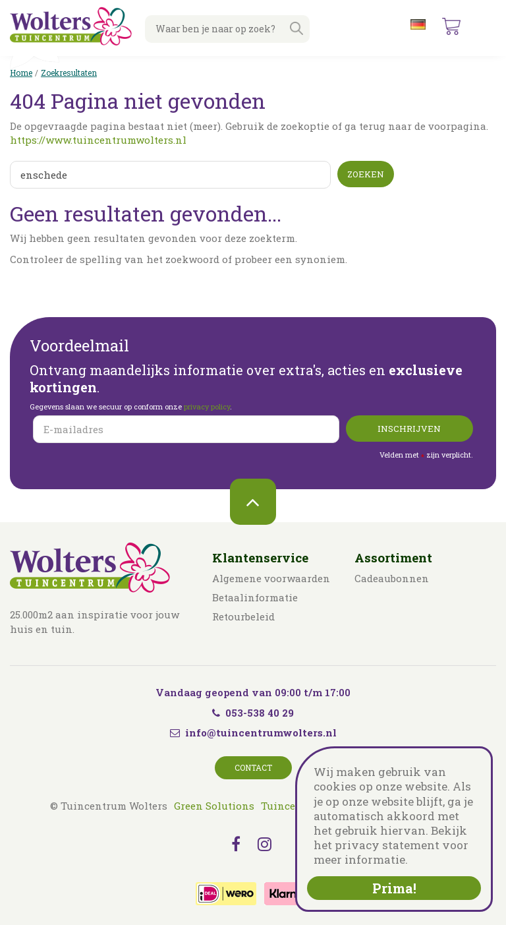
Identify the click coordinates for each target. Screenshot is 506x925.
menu (485, 26)
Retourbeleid (243, 616)
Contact (253, 767)
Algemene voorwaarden (271, 578)
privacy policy (207, 406)
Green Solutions (214, 805)
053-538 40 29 (253, 712)
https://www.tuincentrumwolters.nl (98, 139)
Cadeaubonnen (391, 578)
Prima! (394, 888)
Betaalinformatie (255, 597)
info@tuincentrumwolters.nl (261, 732)
